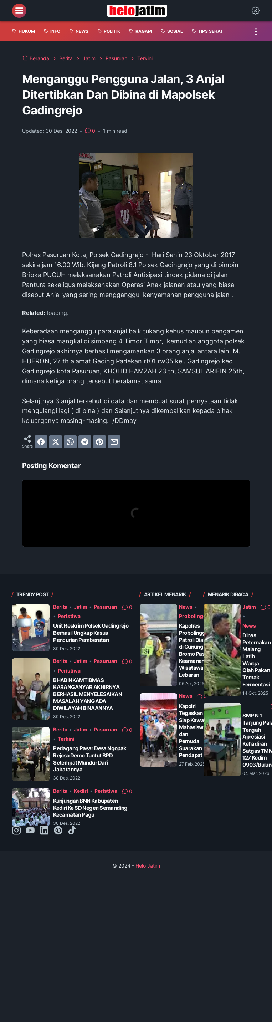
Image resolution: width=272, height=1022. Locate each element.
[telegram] (84, 441)
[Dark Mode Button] (255, 10)
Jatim (80, 607)
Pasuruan (105, 607)
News (186, 607)
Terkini (66, 739)
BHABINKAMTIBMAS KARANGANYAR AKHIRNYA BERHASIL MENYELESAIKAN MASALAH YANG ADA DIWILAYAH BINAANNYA (87, 694)
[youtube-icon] (30, 831)
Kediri (81, 791)
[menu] (19, 11)
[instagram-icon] (16, 831)
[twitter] (55, 441)
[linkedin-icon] (44, 831)
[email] (114, 441)
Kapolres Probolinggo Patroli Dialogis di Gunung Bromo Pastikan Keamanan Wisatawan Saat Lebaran (199, 650)
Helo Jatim (147, 866)
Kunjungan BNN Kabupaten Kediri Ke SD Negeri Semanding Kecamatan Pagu (90, 807)
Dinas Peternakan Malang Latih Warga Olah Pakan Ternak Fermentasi (256, 660)
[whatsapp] (70, 441)
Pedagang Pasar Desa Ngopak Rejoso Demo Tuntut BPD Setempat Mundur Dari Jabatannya (89, 759)
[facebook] (41, 441)
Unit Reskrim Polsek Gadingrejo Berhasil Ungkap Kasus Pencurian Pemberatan (90, 632)
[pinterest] (99, 441)
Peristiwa (69, 616)
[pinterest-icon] (58, 831)
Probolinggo (194, 616)
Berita (60, 607)
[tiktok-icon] (72, 831)
